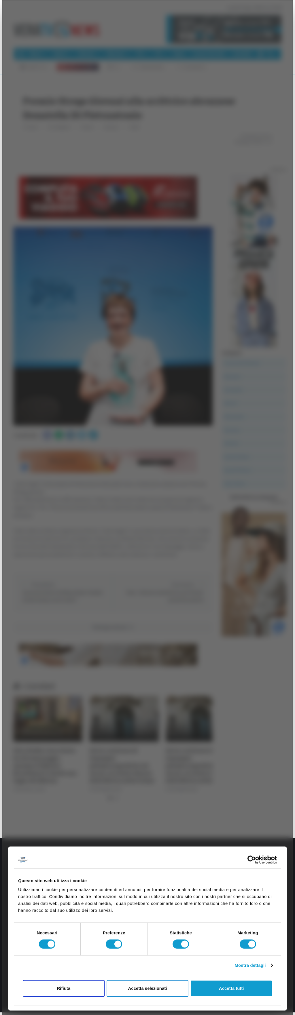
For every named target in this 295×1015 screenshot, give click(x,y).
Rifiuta (63, 988)
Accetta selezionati (147, 988)
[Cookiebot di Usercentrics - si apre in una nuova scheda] (251, 859)
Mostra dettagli (250, 965)
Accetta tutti (231, 988)
